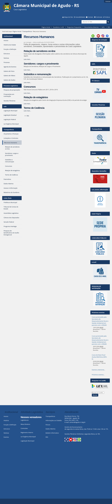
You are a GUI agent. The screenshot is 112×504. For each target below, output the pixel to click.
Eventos (6, 437)
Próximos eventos (98, 312)
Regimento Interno (27, 432)
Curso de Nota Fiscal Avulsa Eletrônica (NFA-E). (99, 357)
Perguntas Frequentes (74, 27)
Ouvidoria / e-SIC (58, 27)
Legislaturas (24, 420)
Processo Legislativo (11, 86)
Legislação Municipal (27, 441)
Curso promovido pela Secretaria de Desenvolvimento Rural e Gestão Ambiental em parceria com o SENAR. (100, 321)
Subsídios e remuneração (37, 74)
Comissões (24, 428)
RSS (109, 27)
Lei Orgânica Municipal (28, 437)
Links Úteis (7, 198)
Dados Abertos (50, 429)
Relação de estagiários (36, 97)
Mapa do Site (68, 17)
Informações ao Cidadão (54, 420)
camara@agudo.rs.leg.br (77, 422)
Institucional (8, 36)
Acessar (108, 1)
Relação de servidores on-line (39, 51)
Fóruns (48, 425)
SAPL (103, 27)
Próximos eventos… (98, 375)
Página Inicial (46, 27)
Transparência (27, 31)
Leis (5, 106)
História (6, 420)
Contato (90, 17)
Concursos (30, 86)
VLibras (107, 17)
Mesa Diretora (25, 424)
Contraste (99, 17)
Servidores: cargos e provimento (41, 63)
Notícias (6, 433)
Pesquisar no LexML (99, 381)
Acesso (6, 416)
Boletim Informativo (52, 433)
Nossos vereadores (31, 417)
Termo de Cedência (34, 108)
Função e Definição (10, 425)
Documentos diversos (91, 27)
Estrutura (7, 429)
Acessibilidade (80, 17)
